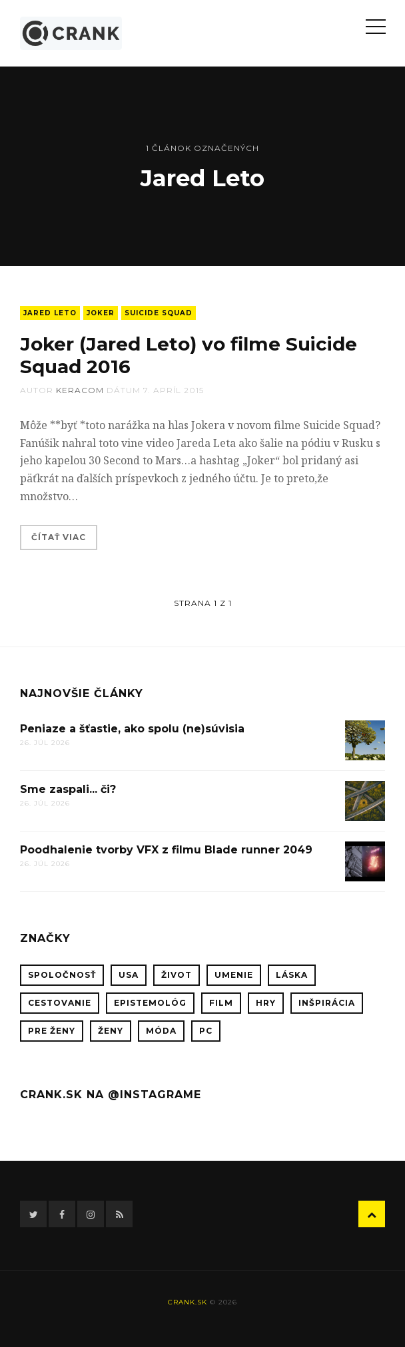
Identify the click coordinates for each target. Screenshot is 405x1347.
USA (129, 975)
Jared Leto (50, 313)
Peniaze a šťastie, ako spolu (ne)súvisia (132, 728)
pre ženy (51, 1031)
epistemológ (150, 1003)
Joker (101, 313)
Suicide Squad (159, 313)
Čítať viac (58, 537)
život (176, 975)
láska (292, 975)
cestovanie (59, 1003)
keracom (80, 390)
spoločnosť (62, 975)
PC (205, 1031)
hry (266, 1003)
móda (161, 1031)
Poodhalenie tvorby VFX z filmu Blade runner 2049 (166, 849)
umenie (233, 975)
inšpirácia (326, 1003)
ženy (110, 1031)
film (221, 1003)
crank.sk (187, 1302)
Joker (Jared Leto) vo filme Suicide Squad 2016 (188, 355)
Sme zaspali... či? (68, 789)
